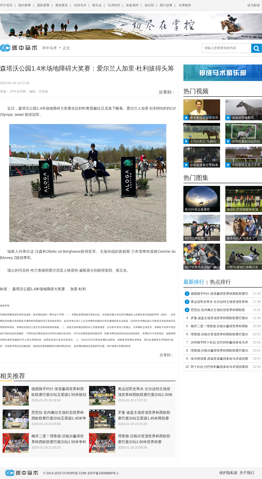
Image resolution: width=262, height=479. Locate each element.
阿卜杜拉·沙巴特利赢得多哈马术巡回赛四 (219, 367)
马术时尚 (114, 5)
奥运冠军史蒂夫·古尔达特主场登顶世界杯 (219, 302)
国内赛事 (24, 5)
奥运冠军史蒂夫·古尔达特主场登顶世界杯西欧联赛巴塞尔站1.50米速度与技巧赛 (145, 394)
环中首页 (6, 5)
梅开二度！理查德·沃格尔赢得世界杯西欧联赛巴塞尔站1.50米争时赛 (58, 442)
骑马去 (97, 5)
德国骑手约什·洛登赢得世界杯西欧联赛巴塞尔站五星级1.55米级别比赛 (58, 394)
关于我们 (246, 473)
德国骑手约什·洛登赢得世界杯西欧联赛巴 (219, 293)
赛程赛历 (61, 5)
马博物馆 (184, 5)
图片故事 (166, 5)
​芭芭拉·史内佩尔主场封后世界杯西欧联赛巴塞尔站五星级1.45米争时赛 (58, 418)
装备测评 (132, 5)
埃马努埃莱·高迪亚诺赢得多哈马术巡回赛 (219, 358)
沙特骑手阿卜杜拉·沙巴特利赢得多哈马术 (219, 342)
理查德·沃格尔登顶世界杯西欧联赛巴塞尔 (219, 334)
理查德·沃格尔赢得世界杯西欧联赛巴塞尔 (219, 350)
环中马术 (50, 48)
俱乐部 (149, 5)
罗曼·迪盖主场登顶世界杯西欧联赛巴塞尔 (219, 318)
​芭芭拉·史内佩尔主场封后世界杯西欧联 (218, 310)
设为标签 (253, 5)
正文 (66, 48)
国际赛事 (43, 5)
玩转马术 (80, 5)
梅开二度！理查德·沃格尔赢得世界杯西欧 (219, 326)
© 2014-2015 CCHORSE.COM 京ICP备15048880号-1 (81, 473)
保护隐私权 (228, 473)
